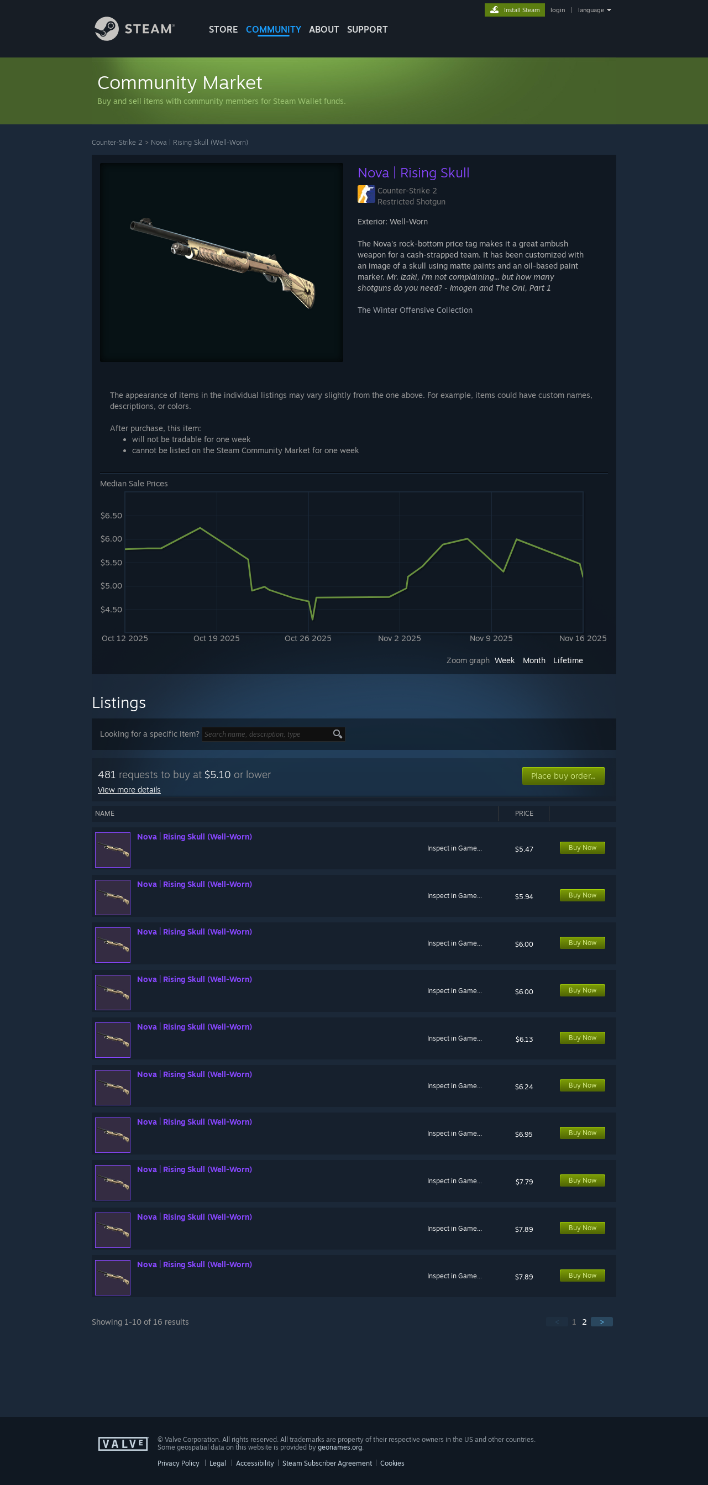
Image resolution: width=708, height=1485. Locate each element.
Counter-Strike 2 (117, 142)
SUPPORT (367, 29)
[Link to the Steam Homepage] (143, 38)
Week (505, 660)
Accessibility (255, 1463)
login (557, 10)
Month (534, 660)
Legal (217, 1463)
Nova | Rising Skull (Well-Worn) (199, 142)
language (591, 10)
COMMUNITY (273, 29)
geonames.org (340, 1447)
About (324, 29)
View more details (129, 789)
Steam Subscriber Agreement (327, 1463)
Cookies (392, 1463)
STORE (223, 29)
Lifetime (568, 660)
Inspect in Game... (454, 848)
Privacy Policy (179, 1463)
